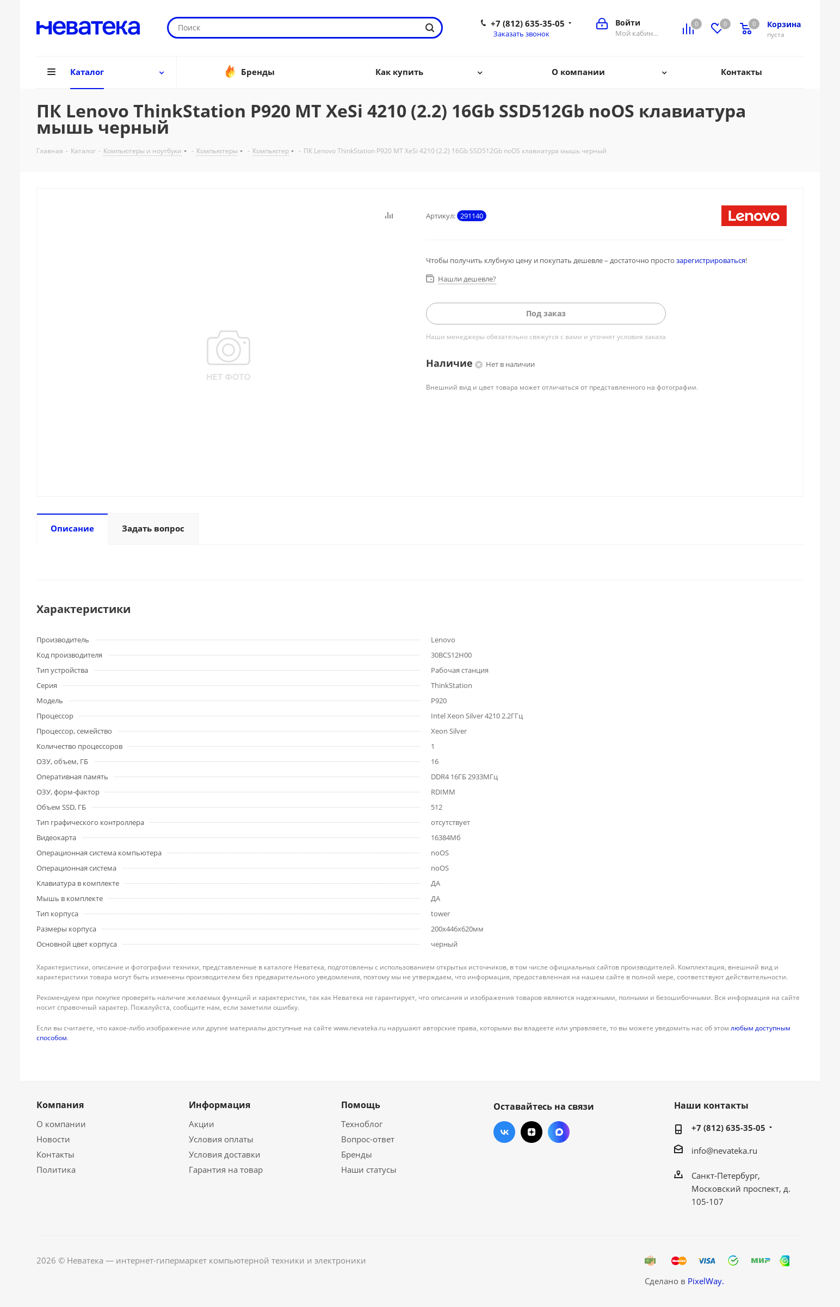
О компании (61, 1123)
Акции (201, 1123)
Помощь (360, 1105)
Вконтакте (504, 1132)
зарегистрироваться (710, 260)
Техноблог (361, 1123)
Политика (56, 1169)
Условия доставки (225, 1154)
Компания (60, 1105)
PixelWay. (706, 1280)
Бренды (356, 1154)
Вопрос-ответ (367, 1139)
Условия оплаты (221, 1139)
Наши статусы (369, 1169)
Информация (219, 1105)
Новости (53, 1139)
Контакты (55, 1154)
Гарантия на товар (226, 1169)
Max (559, 1132)
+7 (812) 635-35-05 (528, 23)
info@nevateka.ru (724, 1150)
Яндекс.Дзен (531, 1132)
